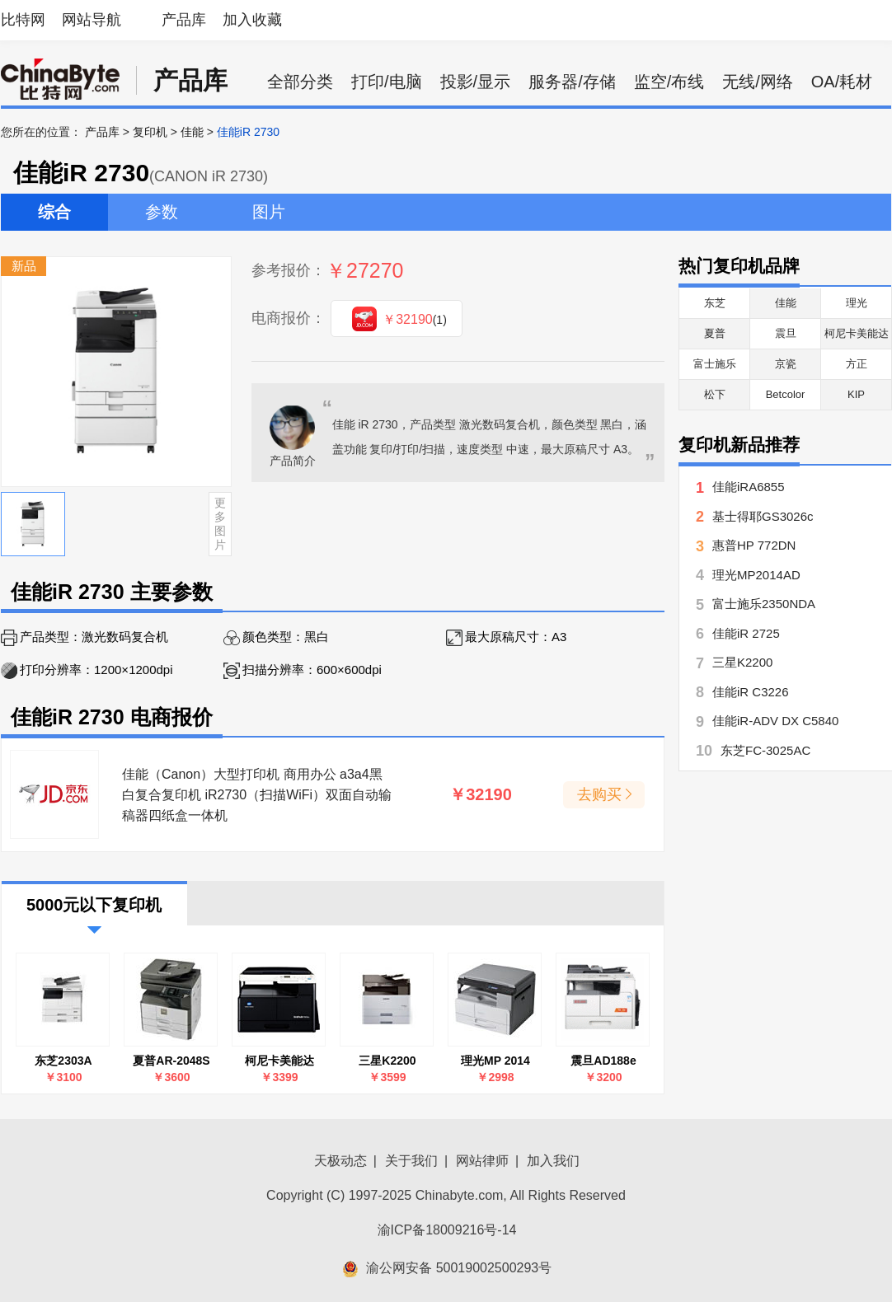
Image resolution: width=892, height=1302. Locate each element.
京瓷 (785, 364)
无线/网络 (757, 82)
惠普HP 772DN (754, 545)
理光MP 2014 (495, 1060)
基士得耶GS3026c (763, 516)
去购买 (599, 794)
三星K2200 (387, 1060)
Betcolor (785, 394)
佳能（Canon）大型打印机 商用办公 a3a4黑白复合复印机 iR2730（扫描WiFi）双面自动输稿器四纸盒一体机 (257, 794)
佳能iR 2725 (746, 633)
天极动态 (340, 1161)
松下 (714, 394)
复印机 (150, 131)
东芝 (714, 303)
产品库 (184, 20)
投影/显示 (475, 82)
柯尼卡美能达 (856, 333)
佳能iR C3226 (750, 692)
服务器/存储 (572, 82)
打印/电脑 (386, 82)
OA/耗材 (841, 82)
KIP (856, 394)
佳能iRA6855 (748, 487)
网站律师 (482, 1161)
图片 (268, 212)
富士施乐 (714, 364)
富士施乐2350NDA (763, 604)
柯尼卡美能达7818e (279, 1061)
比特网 (23, 20)
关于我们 (411, 1161)
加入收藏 (252, 20)
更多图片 (220, 523)
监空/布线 (669, 82)
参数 (161, 212)
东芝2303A (63, 1060)
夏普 (714, 333)
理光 (856, 303)
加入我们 (553, 1161)
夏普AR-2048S (171, 1060)
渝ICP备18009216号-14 (447, 1230)
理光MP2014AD (756, 575)
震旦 (785, 333)
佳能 (192, 131)
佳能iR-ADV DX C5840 (775, 721)
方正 (856, 364)
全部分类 (300, 82)
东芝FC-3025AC (765, 750)
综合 (54, 212)
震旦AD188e (603, 1060)
